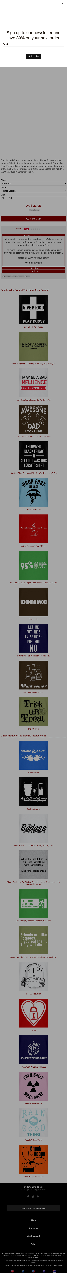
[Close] (63, 3)
